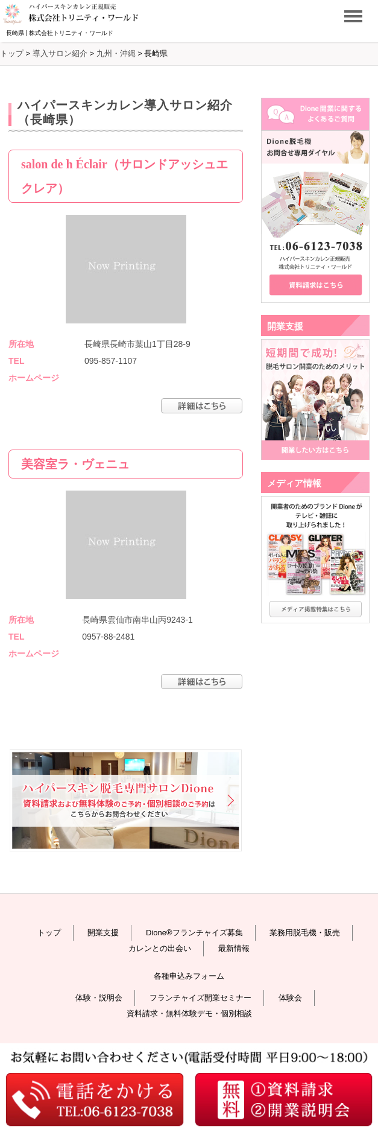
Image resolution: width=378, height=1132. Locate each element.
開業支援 (103, 932)
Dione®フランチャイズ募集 (194, 932)
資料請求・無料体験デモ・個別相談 (189, 1013)
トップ (49, 932)
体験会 (290, 997)
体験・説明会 (98, 997)
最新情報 (234, 948)
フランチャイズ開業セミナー (200, 997)
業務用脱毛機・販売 (304, 932)
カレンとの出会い (159, 948)
